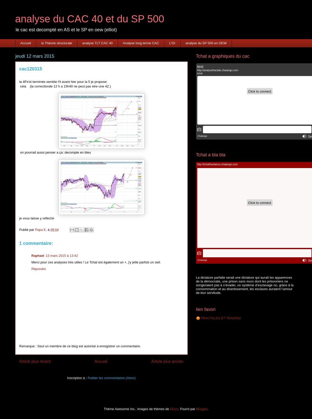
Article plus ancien (167, 361)
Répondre (39, 269)
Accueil (25, 43)
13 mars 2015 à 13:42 (62, 256)
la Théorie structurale (56, 43)
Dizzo (174, 409)
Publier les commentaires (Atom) (112, 378)
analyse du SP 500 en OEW (206, 43)
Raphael (38, 256)
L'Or (172, 43)
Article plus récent (35, 361)
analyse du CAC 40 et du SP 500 (89, 18)
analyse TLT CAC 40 (97, 43)
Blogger (201, 409)
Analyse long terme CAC (141, 43)
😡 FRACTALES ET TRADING (218, 318)
